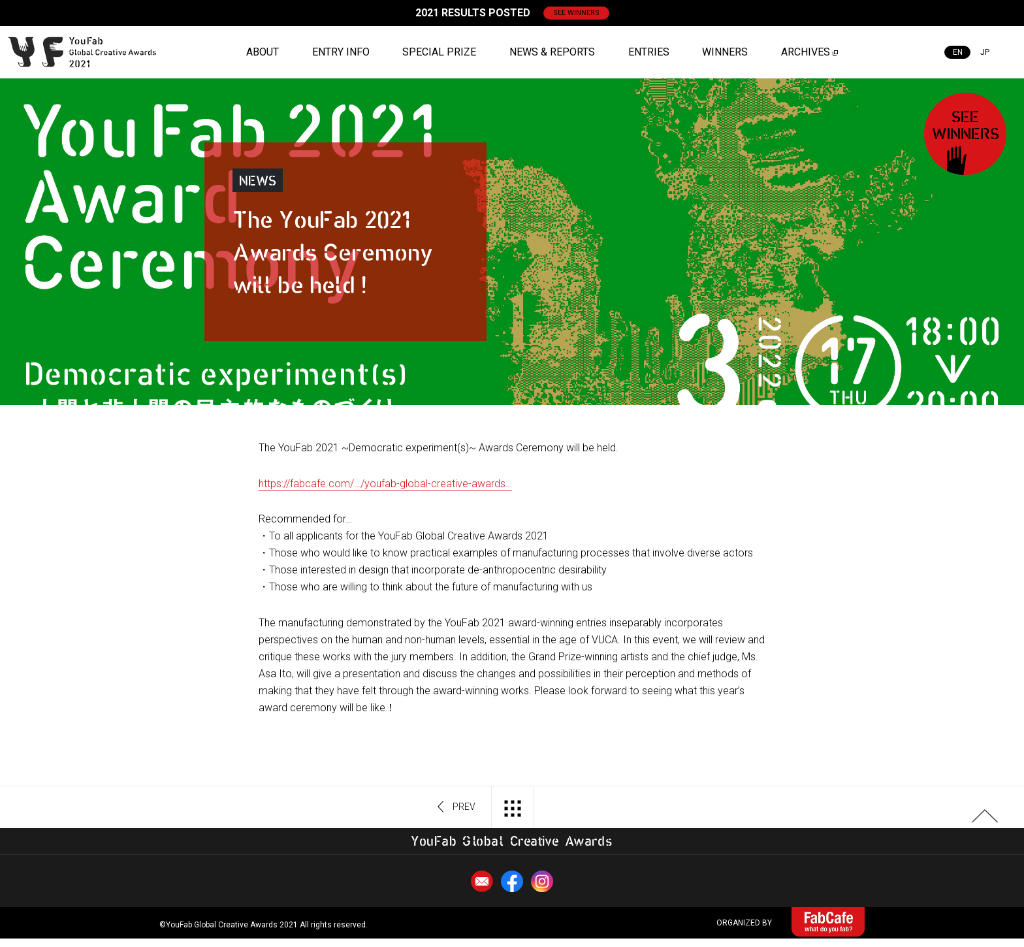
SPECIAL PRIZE (439, 52)
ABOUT (262, 52)
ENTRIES (648, 52)
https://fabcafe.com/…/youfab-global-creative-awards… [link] (385, 483)
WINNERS (725, 52)
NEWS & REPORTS (552, 52)
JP (984, 52)
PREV (457, 807)
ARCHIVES (805, 52)
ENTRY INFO (341, 52)
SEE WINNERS (576, 12)
